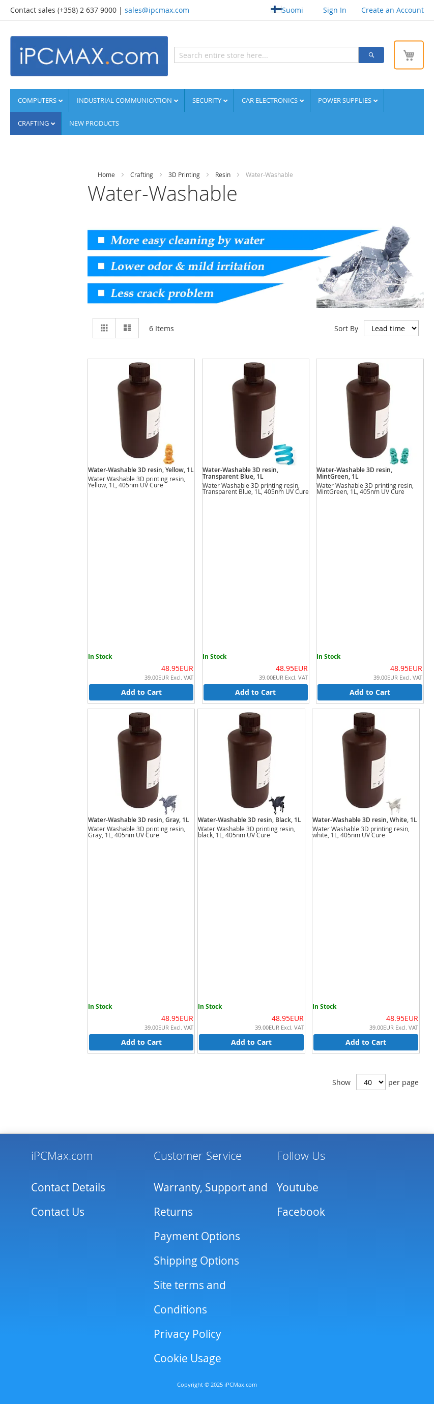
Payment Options (197, 1236)
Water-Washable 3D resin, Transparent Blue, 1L (240, 473)
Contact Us (57, 1212)
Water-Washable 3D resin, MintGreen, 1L (354, 473)
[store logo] (89, 56)
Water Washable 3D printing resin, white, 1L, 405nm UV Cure (361, 832)
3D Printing (184, 174)
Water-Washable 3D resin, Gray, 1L (138, 819)
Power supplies (345, 100)
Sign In (334, 10)
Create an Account (392, 10)
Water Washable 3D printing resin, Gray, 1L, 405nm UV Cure (136, 832)
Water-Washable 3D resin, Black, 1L (249, 819)
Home (106, 174)
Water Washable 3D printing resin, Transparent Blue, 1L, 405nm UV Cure (255, 488)
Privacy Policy (187, 1334)
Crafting (34, 123)
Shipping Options (196, 1260)
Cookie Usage (187, 1358)
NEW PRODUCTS (94, 123)
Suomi (287, 10)
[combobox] (266, 55)
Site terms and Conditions (190, 1297)
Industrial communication (125, 100)
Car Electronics (270, 100)
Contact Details (68, 1187)
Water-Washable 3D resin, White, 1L (364, 819)
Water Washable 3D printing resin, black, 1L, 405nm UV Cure (246, 832)
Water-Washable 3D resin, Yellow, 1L (141, 469)
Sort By (346, 328)
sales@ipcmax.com (157, 10)
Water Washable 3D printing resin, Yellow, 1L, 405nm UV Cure (136, 482)
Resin (222, 174)
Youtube (298, 1187)
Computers (38, 100)
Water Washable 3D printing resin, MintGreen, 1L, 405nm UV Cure (365, 488)
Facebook (301, 1212)
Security (207, 100)
